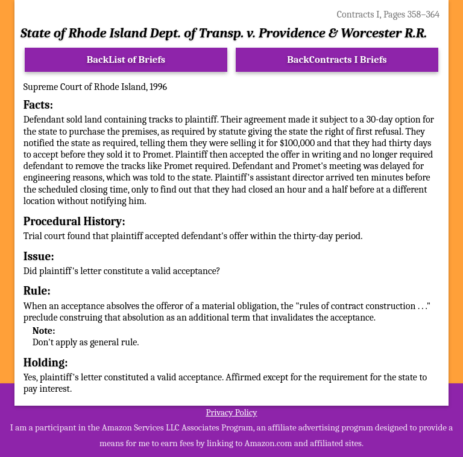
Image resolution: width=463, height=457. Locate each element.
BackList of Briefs (126, 59)
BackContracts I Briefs (336, 59)
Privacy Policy (231, 412)
